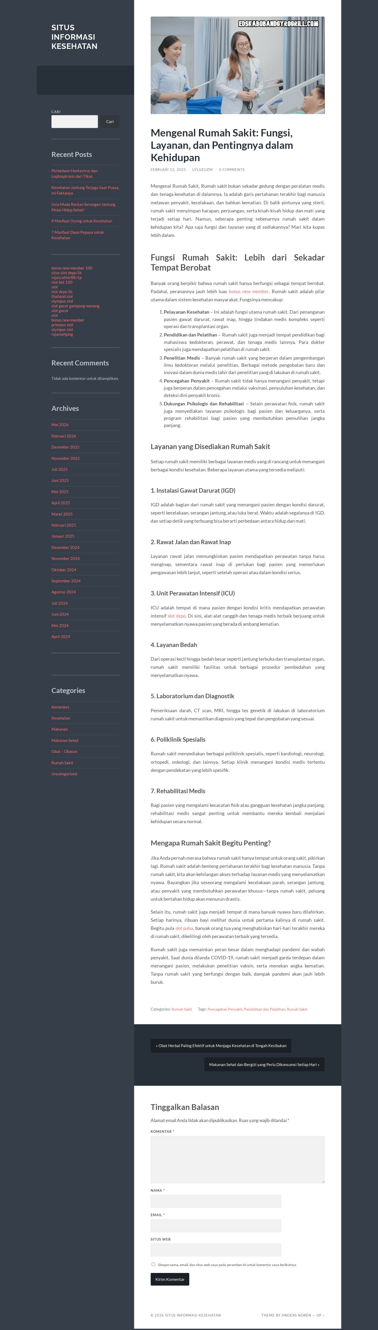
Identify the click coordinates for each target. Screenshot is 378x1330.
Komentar (163, 1133)
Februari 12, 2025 (169, 169)
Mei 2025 (60, 491)
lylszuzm (204, 169)
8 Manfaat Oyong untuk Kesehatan (81, 220)
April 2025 (60, 502)
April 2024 (60, 636)
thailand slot (62, 296)
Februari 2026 (63, 436)
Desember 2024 (65, 547)
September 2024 (66, 580)
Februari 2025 (63, 525)
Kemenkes (60, 707)
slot (54, 286)
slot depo (177, 616)
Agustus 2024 (63, 591)
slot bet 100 (61, 282)
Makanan (59, 729)
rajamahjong (62, 334)
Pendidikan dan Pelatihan (270, 1009)
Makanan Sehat (64, 740)
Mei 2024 (60, 625)
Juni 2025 (60, 480)
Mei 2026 (60, 424)
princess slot (62, 324)
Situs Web (161, 1240)
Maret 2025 (62, 514)
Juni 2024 (60, 614)
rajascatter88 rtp (66, 277)
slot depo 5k (61, 291)
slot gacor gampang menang (75, 305)
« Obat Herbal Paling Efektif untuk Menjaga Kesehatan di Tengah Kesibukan (221, 1045)
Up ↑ (320, 1316)
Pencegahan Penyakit (227, 1009)
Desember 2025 (65, 447)
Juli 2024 (59, 603)
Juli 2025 (59, 469)
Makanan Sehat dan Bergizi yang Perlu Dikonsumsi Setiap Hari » (264, 1065)
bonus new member (68, 320)
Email (158, 1216)
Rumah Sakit (62, 762)
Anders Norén (296, 1316)
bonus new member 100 (71, 268)
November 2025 (65, 458)
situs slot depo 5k (66, 272)
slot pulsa (185, 928)
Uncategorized (64, 773)
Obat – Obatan (64, 751)
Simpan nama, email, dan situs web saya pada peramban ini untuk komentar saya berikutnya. (227, 1266)
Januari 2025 (63, 536)
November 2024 (65, 558)
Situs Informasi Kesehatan (75, 37)
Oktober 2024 (63, 569)
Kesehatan (60, 718)
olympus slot (62, 301)
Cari (56, 112)
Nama (158, 1192)
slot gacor (60, 310)
